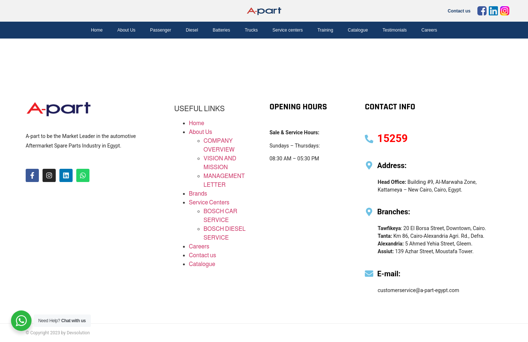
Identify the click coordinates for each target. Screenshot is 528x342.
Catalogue (358, 30)
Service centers (287, 30)
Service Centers (209, 202)
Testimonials (394, 30)
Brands (198, 193)
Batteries (221, 30)
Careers (429, 30)
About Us (126, 30)
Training (325, 30)
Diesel (192, 30)
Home (97, 30)
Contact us (459, 11)
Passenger (160, 30)
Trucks (251, 30)
